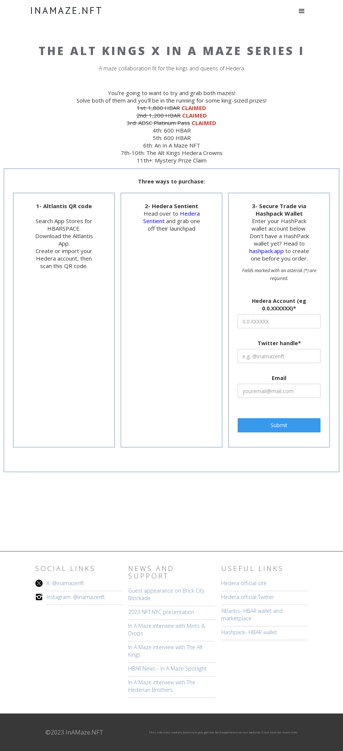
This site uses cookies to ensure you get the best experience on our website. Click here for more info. (223, 732)
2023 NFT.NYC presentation (161, 611)
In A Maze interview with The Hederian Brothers (161, 686)
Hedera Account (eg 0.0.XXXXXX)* (279, 304)
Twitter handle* (279, 343)
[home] (66, 10)
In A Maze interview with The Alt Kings (165, 651)
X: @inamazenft (65, 583)
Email (279, 377)
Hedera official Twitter (247, 597)
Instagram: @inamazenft (75, 597)
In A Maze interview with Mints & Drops (166, 629)
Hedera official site (244, 583)
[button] (302, 11)
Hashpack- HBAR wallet (249, 632)
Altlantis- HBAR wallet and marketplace (252, 614)
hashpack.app (267, 251)
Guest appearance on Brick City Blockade (166, 594)
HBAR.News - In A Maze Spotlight (167, 668)
